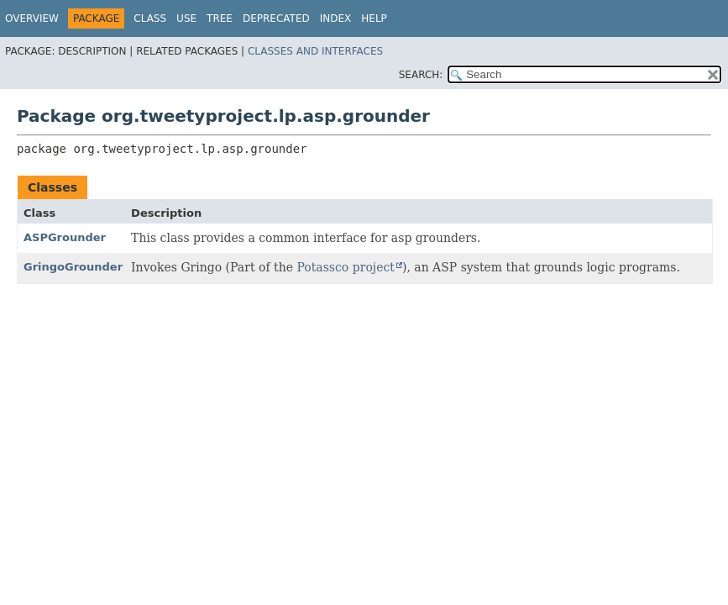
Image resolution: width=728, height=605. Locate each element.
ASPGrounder (65, 237)
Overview (32, 18)
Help (374, 18)
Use (186, 18)
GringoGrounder (73, 266)
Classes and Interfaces (315, 51)
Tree (220, 18)
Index (336, 18)
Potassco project (345, 267)
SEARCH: (421, 75)
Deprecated (276, 18)
